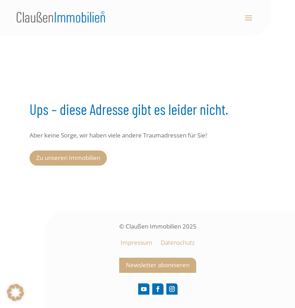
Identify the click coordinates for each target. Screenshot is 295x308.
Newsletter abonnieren (158, 265)
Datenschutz (178, 242)
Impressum (137, 242)
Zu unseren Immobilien (68, 158)
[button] (15, 292)
